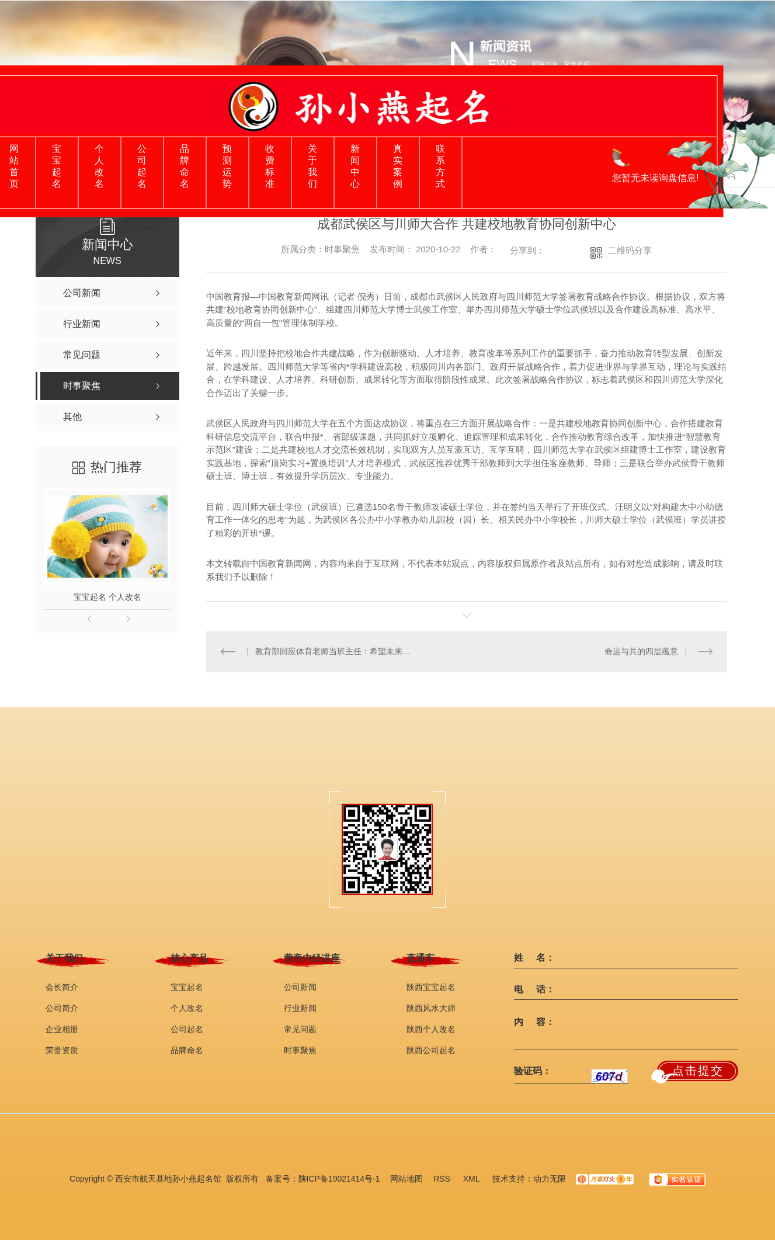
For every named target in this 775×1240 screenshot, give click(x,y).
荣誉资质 (62, 1050)
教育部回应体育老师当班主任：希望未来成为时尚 (336, 651)
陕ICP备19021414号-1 (339, 1178)
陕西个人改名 (431, 1029)
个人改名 (99, 166)
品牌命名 (184, 166)
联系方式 (440, 166)
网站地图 (406, 1178)
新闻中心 (355, 166)
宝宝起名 (56, 166)
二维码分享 (630, 250)
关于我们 (312, 166)
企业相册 (62, 1029)
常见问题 (300, 1029)
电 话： (534, 989)
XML (472, 1178)
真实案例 (397, 166)
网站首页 (14, 166)
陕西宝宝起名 (431, 987)
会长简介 (62, 987)
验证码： (532, 1071)
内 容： (534, 1022)
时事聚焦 (300, 1050)
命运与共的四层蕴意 (641, 651)
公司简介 (62, 1008)
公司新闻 (300, 987)
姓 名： (534, 958)
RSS (443, 1178)
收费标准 (269, 166)
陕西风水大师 (431, 1008)
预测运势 (227, 166)
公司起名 (142, 166)
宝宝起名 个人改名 (107, 597)
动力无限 (549, 1178)
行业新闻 (300, 1008)
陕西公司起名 (431, 1050)
